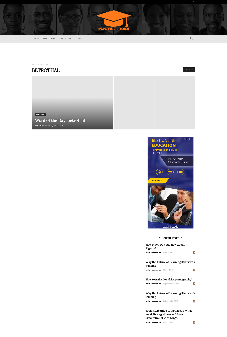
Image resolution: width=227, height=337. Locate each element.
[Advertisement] (113, 53)
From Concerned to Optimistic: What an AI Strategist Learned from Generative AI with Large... (169, 314)
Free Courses (49, 38)
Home (36, 38)
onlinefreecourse (42, 125)
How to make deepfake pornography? (169, 279)
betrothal (40, 115)
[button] (191, 38)
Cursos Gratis (65, 38)
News (79, 38)
